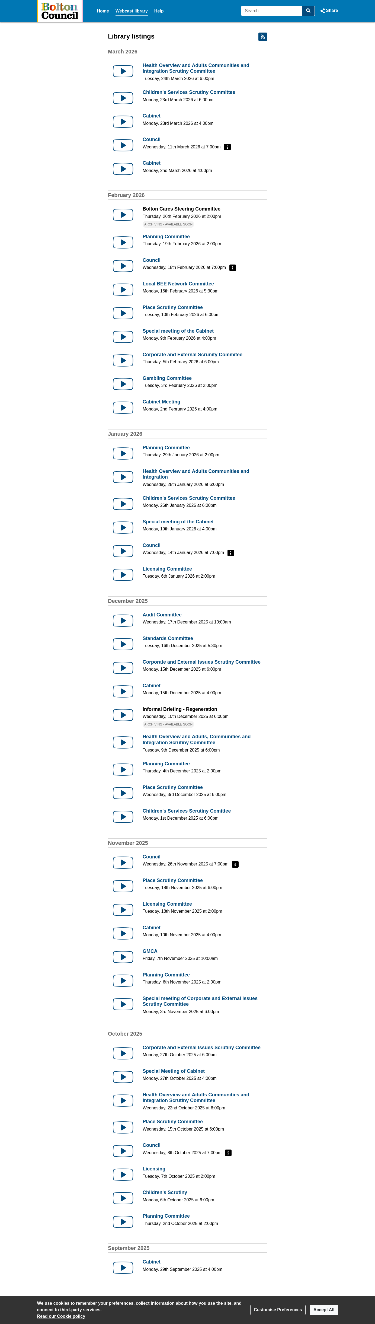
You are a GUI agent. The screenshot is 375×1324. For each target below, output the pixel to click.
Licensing (154, 1169)
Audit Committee (162, 615)
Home (103, 11)
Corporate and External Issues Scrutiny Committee (202, 662)
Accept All (324, 1309)
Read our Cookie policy (61, 1316)
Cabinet (152, 116)
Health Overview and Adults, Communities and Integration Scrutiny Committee (197, 739)
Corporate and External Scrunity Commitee (192, 354)
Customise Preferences (278, 1309)
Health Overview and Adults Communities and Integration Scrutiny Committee (196, 68)
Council (152, 139)
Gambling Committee (167, 378)
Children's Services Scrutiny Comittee (187, 811)
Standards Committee (168, 638)
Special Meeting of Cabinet (174, 1071)
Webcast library (132, 11)
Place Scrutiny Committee (173, 307)
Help (159, 11)
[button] (328, 10)
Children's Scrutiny (165, 1192)
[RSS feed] (262, 37)
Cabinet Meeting (161, 402)
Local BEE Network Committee (178, 284)
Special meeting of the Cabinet (178, 331)
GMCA (150, 951)
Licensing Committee (167, 569)
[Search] (271, 11)
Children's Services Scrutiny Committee (189, 92)
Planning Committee (166, 236)
